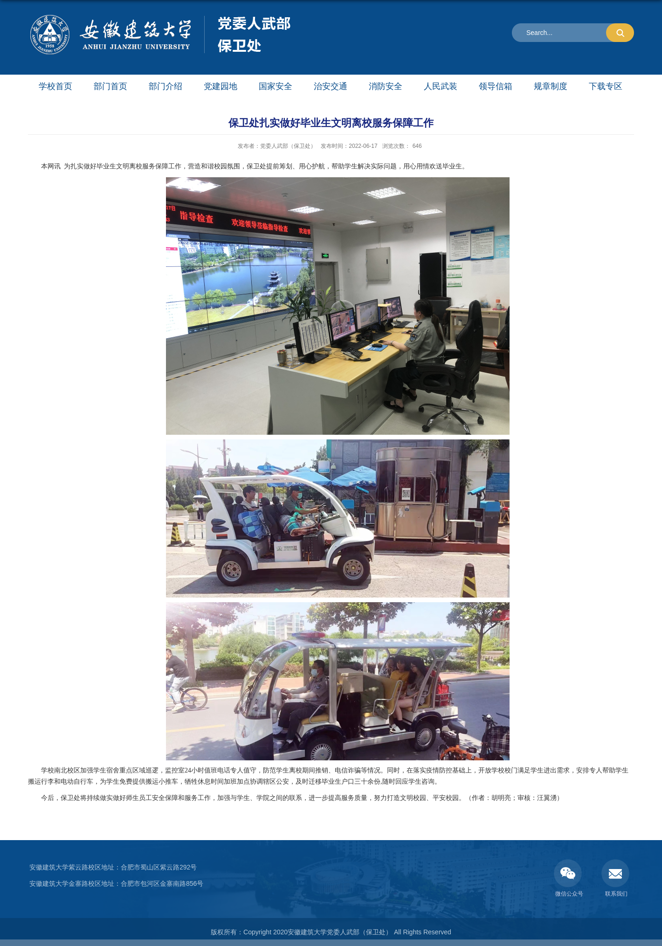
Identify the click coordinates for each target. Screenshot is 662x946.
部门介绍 (165, 86)
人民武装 (440, 86)
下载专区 (605, 86)
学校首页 (55, 86)
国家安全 (275, 86)
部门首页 (110, 86)
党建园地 (220, 86)
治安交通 (330, 86)
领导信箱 (495, 86)
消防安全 (385, 86)
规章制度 (550, 86)
